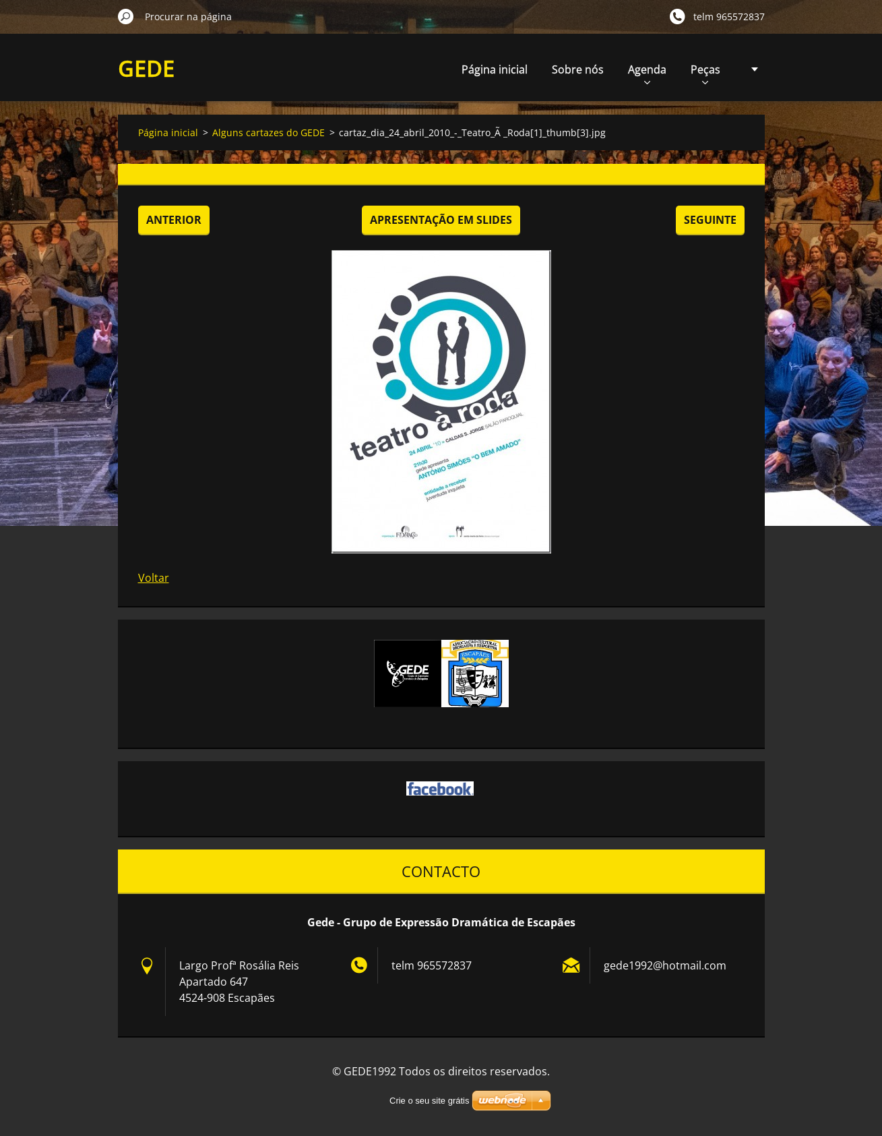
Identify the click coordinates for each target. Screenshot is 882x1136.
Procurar (126, 16)
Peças (705, 73)
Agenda (647, 73)
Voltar (153, 577)
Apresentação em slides (441, 219)
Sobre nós (578, 69)
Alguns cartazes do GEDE (268, 132)
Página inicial (495, 69)
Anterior (173, 219)
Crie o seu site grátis (429, 1101)
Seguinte (710, 219)
